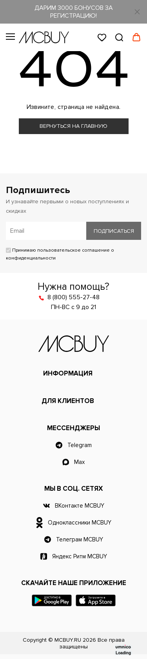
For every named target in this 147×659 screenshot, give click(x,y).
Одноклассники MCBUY (79, 522)
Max (79, 462)
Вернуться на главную (73, 126)
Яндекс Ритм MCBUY (79, 556)
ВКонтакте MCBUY (79, 505)
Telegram (79, 445)
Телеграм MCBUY (79, 539)
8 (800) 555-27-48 (73, 297)
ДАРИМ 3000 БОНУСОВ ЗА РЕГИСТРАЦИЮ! (73, 12)
